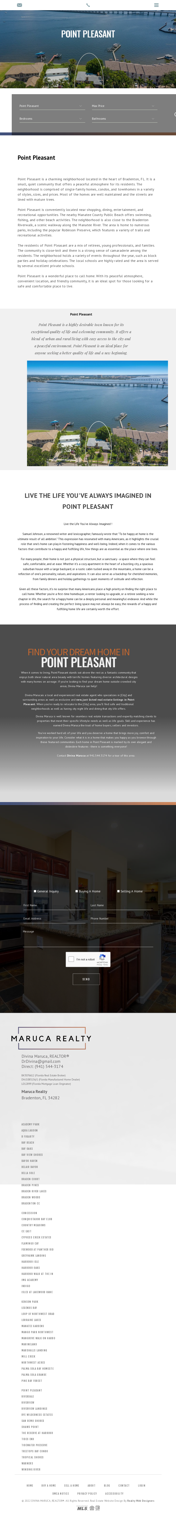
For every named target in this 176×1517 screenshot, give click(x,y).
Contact (124, 1485)
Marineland (29, 1344)
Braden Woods (31, 1197)
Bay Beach (28, 1142)
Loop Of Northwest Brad (38, 1314)
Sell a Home (71, 1485)
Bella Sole (28, 1173)
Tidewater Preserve (35, 1445)
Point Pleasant (32, 1390)
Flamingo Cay (30, 1243)
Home (30, 1485)
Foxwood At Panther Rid (38, 1249)
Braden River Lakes (34, 1191)
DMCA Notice (60, 1493)
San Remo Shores (33, 1420)
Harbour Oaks (31, 1267)
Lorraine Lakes (31, 1320)
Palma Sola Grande (34, 1374)
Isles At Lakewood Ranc (37, 1292)
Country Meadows (34, 1225)
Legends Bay (29, 1307)
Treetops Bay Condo (35, 1451)
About (92, 1485)
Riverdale (28, 1396)
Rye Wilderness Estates (37, 1414)
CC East (27, 1231)
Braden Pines (30, 1185)
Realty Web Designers (140, 1500)
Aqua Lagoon (30, 1130)
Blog (107, 1485)
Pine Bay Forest (32, 1380)
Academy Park (31, 1124)
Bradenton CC (31, 1203)
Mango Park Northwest (38, 1332)
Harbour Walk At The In (37, 1273)
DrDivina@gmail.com (41, 1061)
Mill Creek (28, 1356)
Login (141, 1485)
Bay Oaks (27, 1148)
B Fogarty (28, 1136)
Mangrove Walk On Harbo (38, 1338)
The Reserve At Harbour (37, 1433)
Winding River (31, 1469)
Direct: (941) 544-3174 (42, 1066)
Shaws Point (30, 1427)
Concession (29, 1213)
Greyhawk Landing (34, 1255)
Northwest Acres (33, 1362)
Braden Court (31, 1179)
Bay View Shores (32, 1154)
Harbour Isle (30, 1261)
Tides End (28, 1439)
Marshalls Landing (34, 1350)
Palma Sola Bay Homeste (38, 1368)
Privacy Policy (87, 1493)
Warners (27, 1463)
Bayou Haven (30, 1160)
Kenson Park (30, 1301)
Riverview (28, 1402)
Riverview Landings (35, 1408)
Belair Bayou (30, 1167)
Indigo (26, 1286)
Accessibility (114, 1493)
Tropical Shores (33, 1457)
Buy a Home (49, 1485)
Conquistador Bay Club (37, 1219)
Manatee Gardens (33, 1326)
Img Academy (30, 1280)
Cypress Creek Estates (36, 1237)
